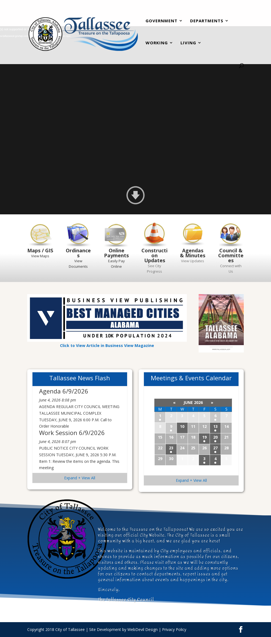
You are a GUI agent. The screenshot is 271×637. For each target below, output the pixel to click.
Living (188, 43)
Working (157, 43)
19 (204, 437)
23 (171, 447)
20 (215, 437)
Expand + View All (79, 477)
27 (215, 447)
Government (161, 21)
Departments (206, 21)
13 (215, 426)
